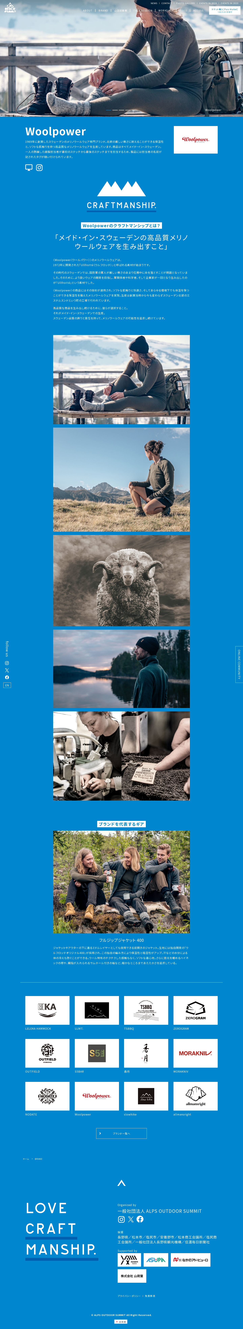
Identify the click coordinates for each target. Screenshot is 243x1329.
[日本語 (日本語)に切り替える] (120, 1322)
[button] (108, 110)
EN (7, 685)
